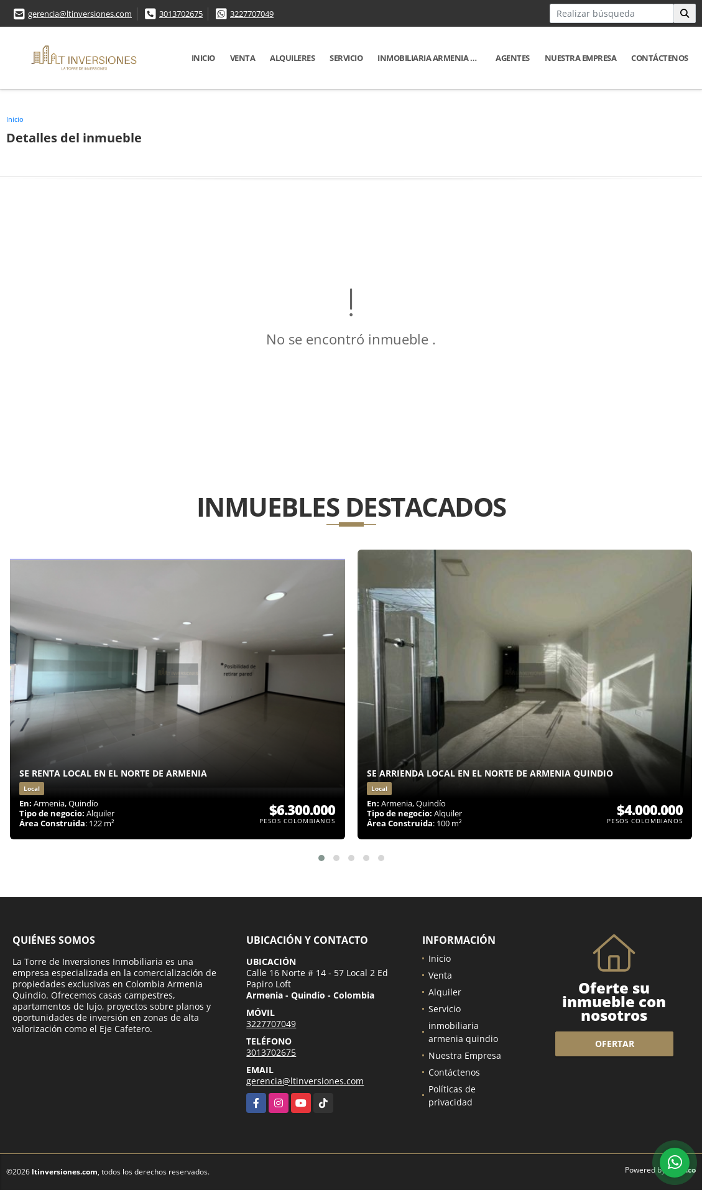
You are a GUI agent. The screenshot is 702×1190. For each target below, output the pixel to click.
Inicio (203, 57)
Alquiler (444, 992)
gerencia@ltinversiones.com (80, 13)
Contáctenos (659, 57)
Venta (243, 57)
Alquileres (292, 57)
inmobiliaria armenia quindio (432, 57)
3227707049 (252, 13)
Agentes (513, 57)
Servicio (346, 57)
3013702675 (181, 13)
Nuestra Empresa (581, 57)
